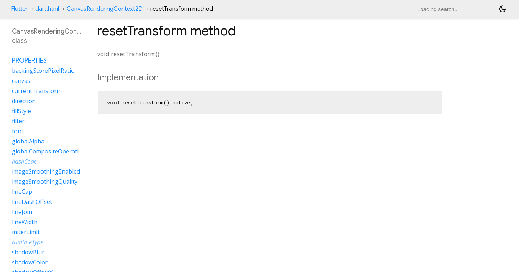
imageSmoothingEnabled (46, 171)
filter (18, 121)
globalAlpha (28, 141)
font (17, 131)
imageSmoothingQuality (44, 182)
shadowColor (30, 262)
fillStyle (21, 111)
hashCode (24, 161)
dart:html (47, 9)
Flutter (19, 9)
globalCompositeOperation (49, 151)
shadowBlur (28, 252)
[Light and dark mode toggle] (502, 9)
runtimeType (27, 242)
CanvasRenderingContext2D (105, 9)
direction (24, 101)
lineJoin (22, 212)
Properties (29, 60)
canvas (21, 81)
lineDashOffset (32, 202)
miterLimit (26, 232)
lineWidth (24, 222)
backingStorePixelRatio (43, 71)
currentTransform (37, 91)
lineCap (22, 192)
